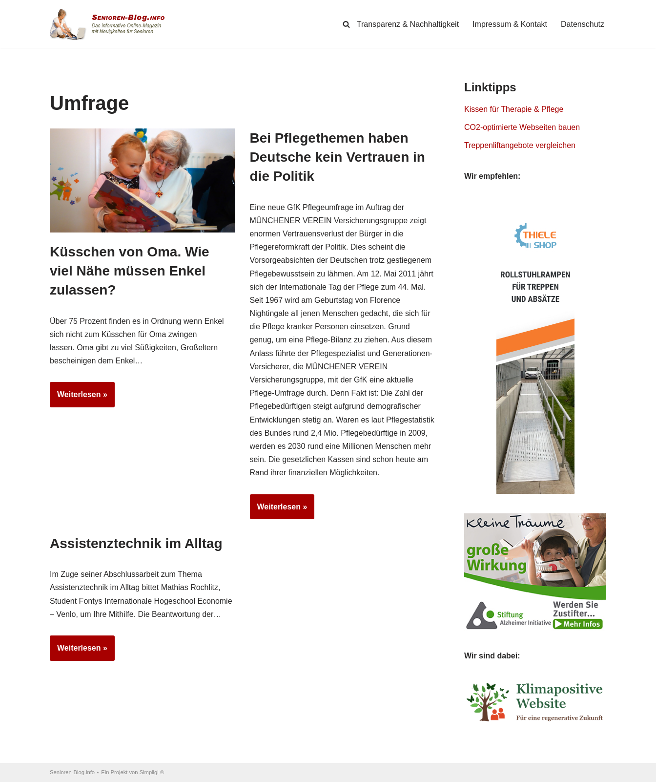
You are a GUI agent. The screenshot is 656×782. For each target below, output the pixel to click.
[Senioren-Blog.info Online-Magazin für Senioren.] (111, 24)
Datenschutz (582, 24)
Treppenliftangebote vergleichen (519, 145)
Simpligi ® (152, 772)
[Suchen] (346, 24)
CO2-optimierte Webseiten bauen (522, 127)
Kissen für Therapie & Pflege (513, 109)
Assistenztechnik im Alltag (136, 543)
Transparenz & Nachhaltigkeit (408, 24)
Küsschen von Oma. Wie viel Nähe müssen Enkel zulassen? (129, 270)
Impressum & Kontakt (509, 24)
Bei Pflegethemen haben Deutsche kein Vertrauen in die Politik (337, 157)
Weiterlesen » (78, 397)
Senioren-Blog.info (72, 772)
